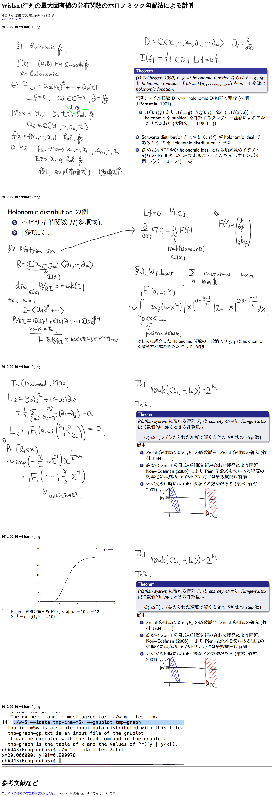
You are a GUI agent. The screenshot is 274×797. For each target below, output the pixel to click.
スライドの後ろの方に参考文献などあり (29, 793)
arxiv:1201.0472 (11, 19)
